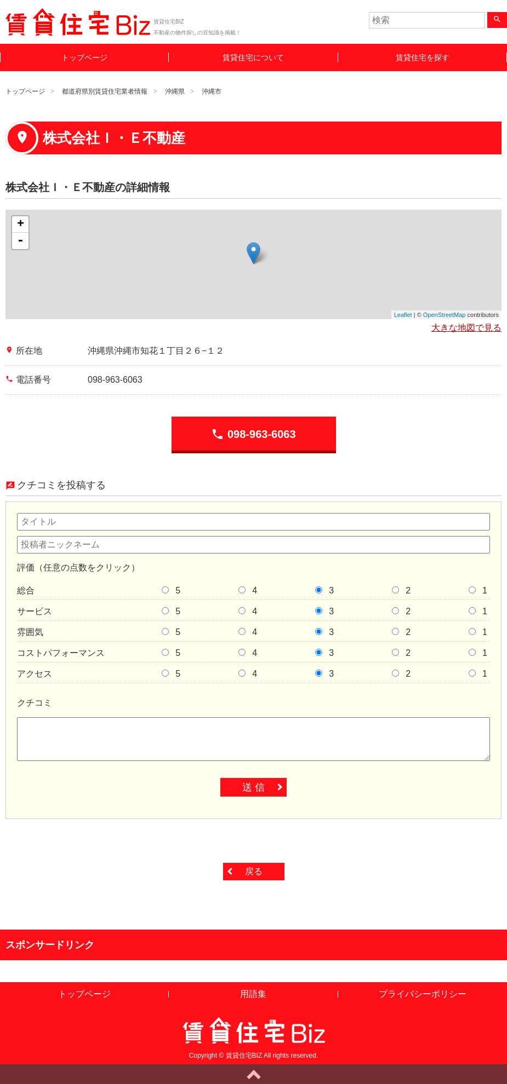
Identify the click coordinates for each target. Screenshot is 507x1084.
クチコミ (34, 702)
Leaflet (403, 315)
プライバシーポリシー (422, 994)
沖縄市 (211, 91)
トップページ (84, 57)
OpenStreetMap (444, 315)
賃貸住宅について (253, 57)
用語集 (253, 994)
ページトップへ (253, 1074)
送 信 (253, 787)
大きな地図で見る (466, 327)
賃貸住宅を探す (422, 57)
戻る (254, 871)
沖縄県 (175, 91)
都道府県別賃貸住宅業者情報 (104, 91)
